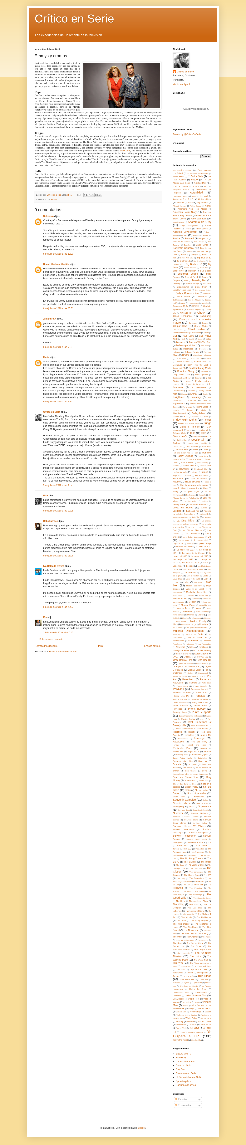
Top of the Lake (198, 969)
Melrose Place (188, 605)
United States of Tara (195, 995)
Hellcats (194, 472)
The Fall (186, 884)
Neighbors (190, 644)
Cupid (191, 339)
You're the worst (180, 1040)
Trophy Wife (188, 976)
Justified (177, 511)
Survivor (178, 813)
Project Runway (196, 708)
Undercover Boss (181, 992)
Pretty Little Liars (200, 702)
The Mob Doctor (181, 924)
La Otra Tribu (185, 520)
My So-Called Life (197, 637)
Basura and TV (183, 1053)
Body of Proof (191, 277)
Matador (195, 599)
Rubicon (207, 751)
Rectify (191, 732)
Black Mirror (178, 271)
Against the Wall (200, 196)
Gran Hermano (192, 446)
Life (209, 537)
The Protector (203, 940)
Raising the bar (188, 719)
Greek (195, 449)
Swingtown (178, 842)
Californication (179, 300)
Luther (186, 582)
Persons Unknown (181, 692)
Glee (203, 433)
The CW (207, 875)
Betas (183, 254)
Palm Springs (197, 676)
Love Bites (177, 579)
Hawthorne (184, 469)
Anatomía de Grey (199, 221)
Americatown (178, 222)
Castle (195, 306)
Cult (183, 339)
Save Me (202, 761)
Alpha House (195, 206)
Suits (191, 806)
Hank (196, 453)
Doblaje (208, 358)
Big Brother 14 (199, 261)
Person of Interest (199, 689)
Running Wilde (182, 755)
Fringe (207, 423)
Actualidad (196, 192)
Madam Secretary (193, 586)
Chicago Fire (186, 313)
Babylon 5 (203, 238)
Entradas (181, 1099)
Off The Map (202, 657)
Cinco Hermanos (182, 316)
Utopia (191, 999)
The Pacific (207, 937)
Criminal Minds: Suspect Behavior (187, 333)
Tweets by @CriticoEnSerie (187, 134)
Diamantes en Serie (186, 1073)
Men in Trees (183, 608)
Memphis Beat (205, 605)
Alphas (208, 206)
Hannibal (206, 452)
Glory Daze (197, 436)
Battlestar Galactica (183, 248)
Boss (186, 280)
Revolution (178, 741)
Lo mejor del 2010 (199, 556)
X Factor (194, 1027)
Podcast (200, 695)
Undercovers (201, 992)
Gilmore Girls (179, 433)
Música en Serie (194, 634)
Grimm (205, 449)
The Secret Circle (195, 943)
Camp (182, 303)
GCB (189, 430)
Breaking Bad (199, 280)
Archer (188, 229)
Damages (180, 342)
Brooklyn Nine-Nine (182, 290)
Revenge (199, 738)
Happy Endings (185, 456)
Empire (205, 394)
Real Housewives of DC (201, 725)
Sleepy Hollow (201, 790)
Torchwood (178, 972)
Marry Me (203, 595)
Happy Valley (179, 459)
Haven (176, 465)
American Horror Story (185, 212)
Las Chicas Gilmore (192, 530)
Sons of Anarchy (196, 793)
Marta (46, 357)
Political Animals (180, 699)
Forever (176, 416)
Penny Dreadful (200, 686)
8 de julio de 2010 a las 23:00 (58, 253)
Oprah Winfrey (202, 663)
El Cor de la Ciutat (194, 384)
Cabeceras (202, 296)
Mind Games (178, 615)
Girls (192, 433)
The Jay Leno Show (198, 901)
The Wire (178, 963)
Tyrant (186, 983)
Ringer (176, 745)
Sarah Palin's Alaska (182, 758)
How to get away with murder (194, 485)
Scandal (177, 764)
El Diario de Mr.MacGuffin (189, 1077)
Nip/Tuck (203, 647)
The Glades (200, 891)
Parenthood (188, 679)
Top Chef (181, 969)
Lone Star (177, 566)
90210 (194, 179)
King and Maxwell (180, 517)
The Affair (200, 849)
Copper (205, 323)
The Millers (181, 921)
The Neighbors (190, 927)
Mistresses (196, 618)
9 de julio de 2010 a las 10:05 (58, 510)
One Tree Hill (204, 660)
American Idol (198, 218)
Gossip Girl (198, 439)
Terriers (176, 849)
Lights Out (178, 543)
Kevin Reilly (204, 514)
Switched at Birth (195, 842)
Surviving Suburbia (201, 810)
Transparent (202, 972)
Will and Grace (204, 1021)
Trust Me (203, 979)
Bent (175, 255)
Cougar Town (180, 326)
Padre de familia (180, 676)
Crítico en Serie (74, 18)
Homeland (178, 478)
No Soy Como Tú (183, 654)
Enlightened (179, 397)
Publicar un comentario (51, 639)
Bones (205, 277)
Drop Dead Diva (181, 374)
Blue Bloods (205, 271)
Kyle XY (195, 517)
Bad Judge (199, 242)
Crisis (206, 333)
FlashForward (179, 413)
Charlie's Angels (194, 309)
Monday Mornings (188, 624)
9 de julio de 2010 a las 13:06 (58, 555)
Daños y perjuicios (185, 345)
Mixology (207, 618)
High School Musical (182, 475)
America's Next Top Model (192, 209)
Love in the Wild (193, 579)
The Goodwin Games (202, 898)
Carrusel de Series (185, 1061)
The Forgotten (195, 888)
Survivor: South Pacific (196, 839)
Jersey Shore (179, 504)
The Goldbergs (195, 895)
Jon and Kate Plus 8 (198, 504)
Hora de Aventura (199, 479)
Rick (45, 495)
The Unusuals (183, 953)
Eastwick (198, 378)
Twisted (176, 982)
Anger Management (189, 225)
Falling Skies (202, 407)
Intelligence (191, 495)
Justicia (204, 508)
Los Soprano (190, 572)
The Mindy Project (199, 920)
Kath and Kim (192, 511)
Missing (185, 618)
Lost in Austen (193, 576)
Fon (45, 617)
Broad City (207, 284)
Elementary (178, 390)
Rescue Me (205, 735)
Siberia (195, 784)
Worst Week (181, 1028)
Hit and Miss (201, 475)
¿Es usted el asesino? (182, 170)
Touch (190, 972)
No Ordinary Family (202, 650)
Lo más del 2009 (184, 546)
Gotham (176, 443)
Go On (208, 436)
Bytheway (181, 1057)
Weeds (208, 1011)
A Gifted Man (200, 183)
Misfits (201, 615)
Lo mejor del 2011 (183, 559)
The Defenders (196, 878)
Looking (190, 566)
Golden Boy (182, 440)
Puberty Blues (180, 712)
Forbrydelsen (198, 413)
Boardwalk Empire (188, 273)
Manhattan (177, 592)
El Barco (187, 381)
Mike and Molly (202, 611)
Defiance (176, 352)
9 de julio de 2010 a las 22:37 (58, 607)
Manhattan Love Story (197, 592)
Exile (205, 400)
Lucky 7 (176, 582)
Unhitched (177, 996)
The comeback (196, 872)
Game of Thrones (189, 426)
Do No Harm (181, 358)
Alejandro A (49, 318)
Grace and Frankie (197, 443)
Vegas (176, 1002)
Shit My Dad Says (180, 784)
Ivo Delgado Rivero (53, 566)
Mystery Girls (178, 641)
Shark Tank (203, 781)
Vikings (191, 1008)
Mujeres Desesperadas (188, 630)
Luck (206, 579)
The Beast (191, 855)
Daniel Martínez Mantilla (56, 264)
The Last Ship (195, 908)
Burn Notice (183, 296)
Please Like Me (181, 696)
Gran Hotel (206, 446)
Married (191, 595)
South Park (179, 797)
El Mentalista (199, 387)
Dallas (208, 339)
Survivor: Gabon (200, 823)
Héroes (204, 472)
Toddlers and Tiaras (203, 966)
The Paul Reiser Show (185, 940)
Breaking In (178, 284)
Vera (197, 1002)
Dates (175, 349)
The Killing (178, 904)
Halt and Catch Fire (181, 453)
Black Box (204, 268)
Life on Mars (183, 540)
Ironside (202, 495)
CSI (175, 336)
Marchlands (178, 595)
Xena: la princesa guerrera (191, 1032)
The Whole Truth (201, 960)
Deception (203, 349)
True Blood (204, 975)
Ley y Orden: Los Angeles (193, 537)
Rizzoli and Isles (196, 745)
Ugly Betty (197, 983)
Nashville (193, 640)
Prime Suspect (180, 705)
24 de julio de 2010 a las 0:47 (58, 632)
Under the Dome (198, 989)
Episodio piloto (183, 1081)
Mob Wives (181, 621)
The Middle (186, 917)
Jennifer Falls (190, 501)
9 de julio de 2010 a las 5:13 (57, 347)
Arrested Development (185, 232)
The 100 (187, 849)
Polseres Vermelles (200, 699)
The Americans (197, 852)
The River (177, 943)
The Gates (187, 891)
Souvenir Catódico (184, 799)
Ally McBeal (202, 202)
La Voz (191, 527)
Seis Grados (190, 771)
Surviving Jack (184, 810)
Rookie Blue (178, 752)
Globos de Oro (180, 436)
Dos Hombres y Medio (200, 368)
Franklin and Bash (200, 416)
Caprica (205, 303)
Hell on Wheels (180, 472)
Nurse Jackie (201, 653)
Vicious (186, 1005)
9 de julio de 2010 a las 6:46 (57, 401)
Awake (176, 238)
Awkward (189, 238)
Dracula (204, 371)
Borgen (176, 280)
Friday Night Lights (185, 419)
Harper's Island (195, 459)
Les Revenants (192, 533)
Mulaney (176, 634)
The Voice (195, 956)
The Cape (180, 865)
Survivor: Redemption (184, 835)
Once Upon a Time (182, 660)
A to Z (196, 186)
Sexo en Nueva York (185, 777)
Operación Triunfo (185, 663)
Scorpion (192, 764)
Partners (193, 683)
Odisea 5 (188, 657)
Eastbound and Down (182, 378)
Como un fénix (183, 1065)
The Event (199, 881)
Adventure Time (180, 196)
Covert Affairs (201, 326)
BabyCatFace (50, 521)
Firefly (203, 410)
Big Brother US (194, 264)
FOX (186, 416)
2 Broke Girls (195, 176)
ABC (206, 186)
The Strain (196, 946)
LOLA (206, 563)
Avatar (206, 235)
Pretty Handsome (180, 703)
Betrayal (194, 255)
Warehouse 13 (204, 1008)
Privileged (177, 709)
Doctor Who (200, 361)
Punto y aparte (201, 712)
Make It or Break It (196, 589)
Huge (205, 488)
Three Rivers (186, 966)
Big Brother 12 (203, 257)
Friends (207, 419)
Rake (202, 719)
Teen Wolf (182, 845)
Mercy (198, 608)
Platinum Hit (202, 692)
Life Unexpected (200, 540)
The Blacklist (190, 862)
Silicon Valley (191, 787)
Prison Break (200, 705)
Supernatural (204, 806)
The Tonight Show (202, 949)
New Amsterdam (204, 644)
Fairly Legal (187, 407)
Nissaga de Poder (181, 650)
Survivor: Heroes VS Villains (189, 826)
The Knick (194, 904)
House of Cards (192, 482)
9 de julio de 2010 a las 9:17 (57, 485)
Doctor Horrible (182, 362)
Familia (176, 410)
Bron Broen (201, 287)
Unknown (48, 216)
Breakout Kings (192, 284)
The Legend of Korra (194, 911)
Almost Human (179, 206)
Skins (187, 790)
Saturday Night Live (183, 761)
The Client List (195, 868)
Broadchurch (183, 287)
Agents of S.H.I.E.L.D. (183, 199)
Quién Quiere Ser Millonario (190, 716)
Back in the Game (181, 242)
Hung (175, 491)
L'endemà (207, 517)
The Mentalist (188, 914)
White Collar (191, 1018)
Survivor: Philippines (198, 832)
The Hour (180, 901)
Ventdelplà (187, 1002)
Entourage (196, 397)
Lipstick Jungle (204, 543)
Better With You (186, 258)
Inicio (101, 646)
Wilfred (190, 1021)
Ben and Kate (202, 251)
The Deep (181, 878)
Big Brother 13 (183, 261)
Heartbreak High (201, 469)
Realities (177, 732)
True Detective (187, 979)
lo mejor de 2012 (203, 546)
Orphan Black (194, 670)
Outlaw (190, 673)
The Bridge (206, 862)
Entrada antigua (152, 646)
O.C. (175, 656)
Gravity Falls (182, 449)
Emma (184, 394)
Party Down (206, 683)
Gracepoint (177, 446)
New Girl (180, 647)
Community (205, 316)
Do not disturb (196, 358)
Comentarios (183, 1105)
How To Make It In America (186, 488)
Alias (190, 202)
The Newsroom (191, 930)
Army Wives (202, 229)
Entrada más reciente (46, 646)
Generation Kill (202, 430)
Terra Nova (200, 845)
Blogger (141, 1128)
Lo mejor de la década (193, 553)
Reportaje (189, 735)
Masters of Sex (180, 598)
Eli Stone (191, 391)
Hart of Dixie (187, 462)
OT (207, 670)
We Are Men (181, 1012)
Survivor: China (191, 820)
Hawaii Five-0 (189, 465)
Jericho (205, 501)
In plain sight (191, 491)
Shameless (189, 780)
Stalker (206, 800)
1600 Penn (178, 176)
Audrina (196, 235)
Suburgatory (178, 806)
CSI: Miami (188, 336)
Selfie (204, 771)
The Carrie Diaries (196, 865)
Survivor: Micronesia (183, 829)
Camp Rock (194, 303)
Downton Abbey (185, 371)
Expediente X (179, 403)
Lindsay (190, 543)
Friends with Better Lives (188, 423)
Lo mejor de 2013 (185, 550)
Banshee (187, 245)
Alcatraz (180, 202)
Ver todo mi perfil (181, 84)
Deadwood (188, 349)
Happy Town (203, 456)
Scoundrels (187, 768)
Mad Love (198, 582)
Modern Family (198, 621)
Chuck (201, 312)
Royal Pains (193, 751)
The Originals (192, 937)
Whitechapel (206, 1018)
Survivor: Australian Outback (186, 816)
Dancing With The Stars (200, 342)
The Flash (198, 884)
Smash (176, 793)
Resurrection (183, 738)
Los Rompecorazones (193, 569)
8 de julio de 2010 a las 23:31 (58, 308)
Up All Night (178, 999)
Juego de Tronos (183, 507)
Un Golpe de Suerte (189, 986)
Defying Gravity (191, 352)
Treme (176, 976)
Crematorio (177, 329)
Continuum (193, 323)
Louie (205, 576)
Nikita (192, 647)
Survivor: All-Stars (199, 813)
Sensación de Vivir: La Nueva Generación (190, 774)
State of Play (202, 803)
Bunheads (207, 293)
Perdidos (178, 689)
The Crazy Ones (191, 875)
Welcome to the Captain (186, 1015)
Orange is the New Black (186, 666)
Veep (205, 999)
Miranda (190, 615)
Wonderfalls (181, 1025)
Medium (192, 602)
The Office (178, 937)
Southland (199, 796)
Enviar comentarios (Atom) (62, 651)
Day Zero (180, 1069)
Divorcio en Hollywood (202, 355)
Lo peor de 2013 (190, 562)
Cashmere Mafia (180, 306)
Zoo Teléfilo (196, 1040)
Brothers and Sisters (203, 290)
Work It (193, 1025)
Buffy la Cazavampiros (187, 293)
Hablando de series (186, 1085)
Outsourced (203, 673)
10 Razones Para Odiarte (198, 173)
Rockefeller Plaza (182, 748)
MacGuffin (125, 150)
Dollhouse (177, 365)
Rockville (203, 748)
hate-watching (203, 463)
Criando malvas (196, 329)
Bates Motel (202, 245)
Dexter (185, 355)
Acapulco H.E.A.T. (181, 189)
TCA (209, 842)
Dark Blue (204, 346)
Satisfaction (203, 758)
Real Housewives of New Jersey (192, 728)
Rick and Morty (199, 742)
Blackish (192, 271)
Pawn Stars (182, 686)
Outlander (177, 673)
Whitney (179, 1021)
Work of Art (205, 1024)
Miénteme (187, 611)
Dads (200, 339)
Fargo (190, 410)
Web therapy (195, 1011)
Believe (189, 251)
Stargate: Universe (182, 803)
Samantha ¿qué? (200, 754)
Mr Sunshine (178, 628)
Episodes (192, 400)
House (176, 481)
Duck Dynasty (201, 375)
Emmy (54, 199)
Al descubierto (204, 199)
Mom (175, 624)
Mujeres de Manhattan (197, 627)
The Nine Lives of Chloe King (194, 933)
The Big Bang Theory (191, 858)
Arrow (184, 235)
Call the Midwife (194, 300)
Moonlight (203, 624)
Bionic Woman (190, 268)
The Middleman (204, 917)
